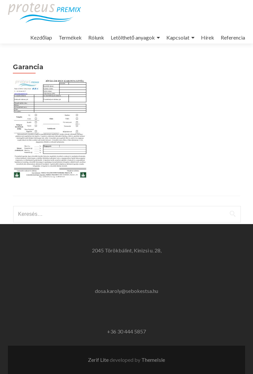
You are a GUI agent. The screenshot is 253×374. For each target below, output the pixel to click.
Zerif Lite (99, 360)
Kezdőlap (41, 37)
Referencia (233, 37)
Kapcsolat (177, 37)
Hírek (207, 37)
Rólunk (96, 37)
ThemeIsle (153, 360)
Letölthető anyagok (133, 37)
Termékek (70, 37)
